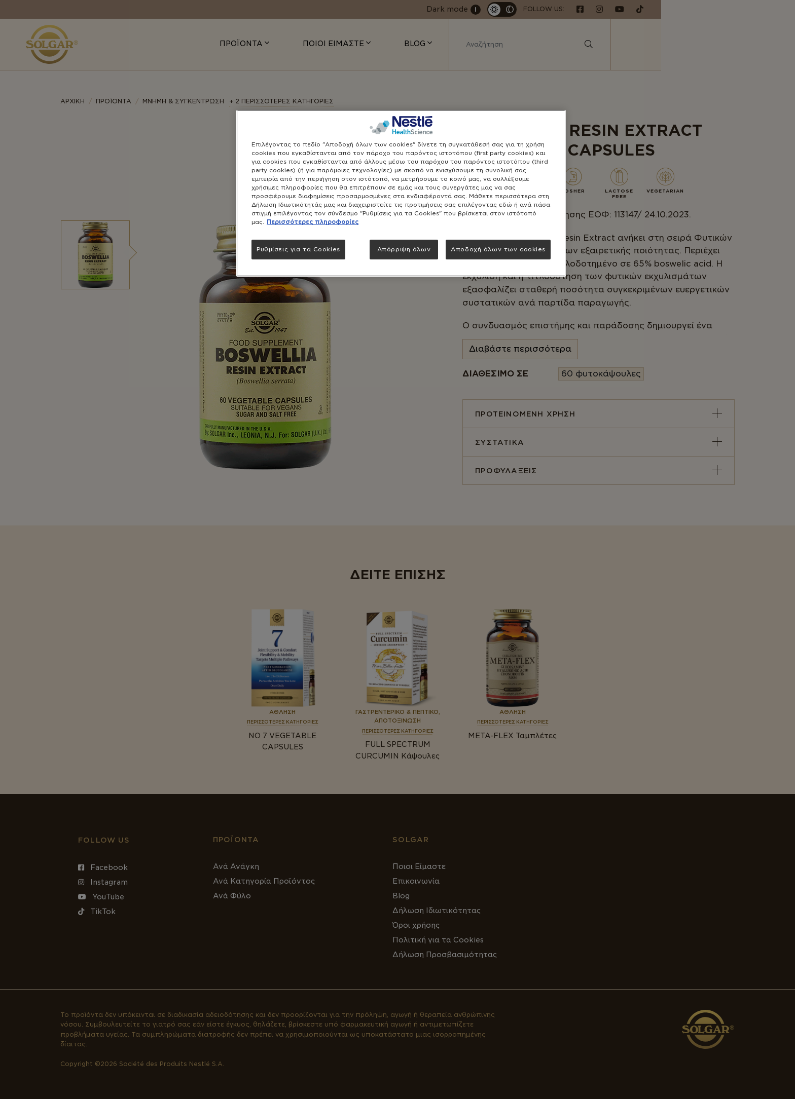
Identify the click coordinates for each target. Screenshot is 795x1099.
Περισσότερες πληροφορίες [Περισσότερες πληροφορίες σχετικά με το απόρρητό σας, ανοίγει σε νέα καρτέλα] (312, 221)
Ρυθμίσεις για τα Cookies (298, 249)
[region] (401, 193)
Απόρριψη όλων (403, 249)
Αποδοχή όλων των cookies (498, 249)
